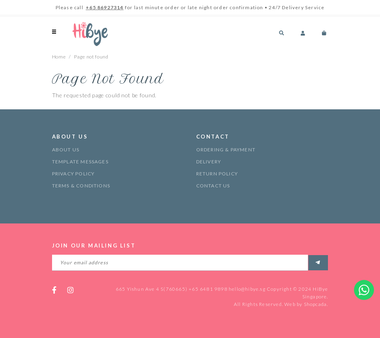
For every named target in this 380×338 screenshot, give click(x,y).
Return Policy (217, 174)
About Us (66, 150)
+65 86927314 (104, 7)
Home (59, 57)
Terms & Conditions (81, 186)
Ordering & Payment (226, 150)
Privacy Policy (73, 174)
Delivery (208, 162)
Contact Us (213, 186)
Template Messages (80, 162)
